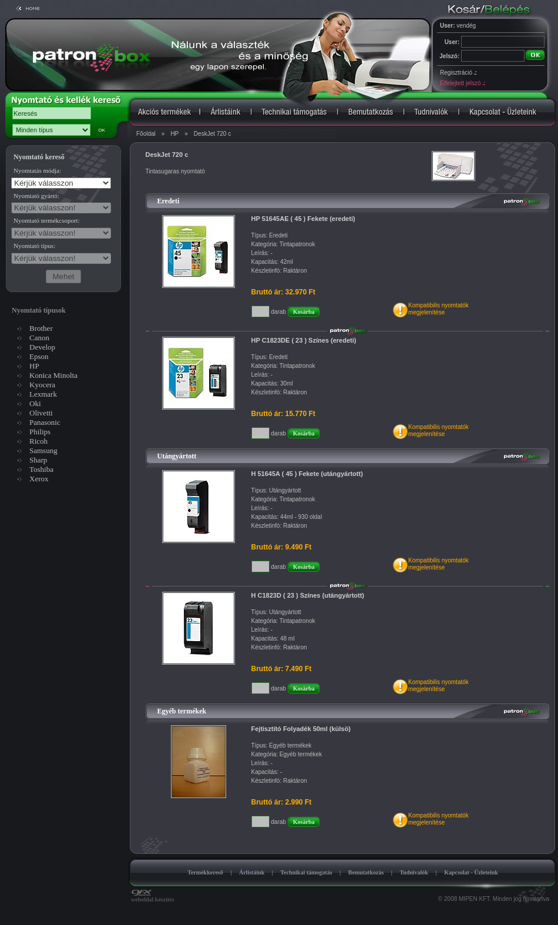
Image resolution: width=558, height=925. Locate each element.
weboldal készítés (152, 897)
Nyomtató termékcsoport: (47, 220)
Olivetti (41, 412)
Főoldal (146, 133)
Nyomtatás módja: (37, 170)
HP (174, 133)
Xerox (39, 478)
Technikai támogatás (306, 872)
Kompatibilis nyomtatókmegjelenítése (438, 309)
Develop (42, 347)
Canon (39, 337)
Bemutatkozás (366, 872)
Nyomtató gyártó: (36, 195)
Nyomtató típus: (34, 245)
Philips (40, 431)
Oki (35, 403)
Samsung (43, 450)
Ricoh (38, 441)
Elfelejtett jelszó (462, 83)
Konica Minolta (53, 375)
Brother (41, 328)
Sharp (38, 459)
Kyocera (42, 384)
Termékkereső (205, 872)
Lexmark (43, 394)
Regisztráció (458, 72)
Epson (39, 356)
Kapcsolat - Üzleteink (471, 872)
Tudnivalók (413, 872)
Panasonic (44, 422)
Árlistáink (251, 872)
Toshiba (41, 469)
